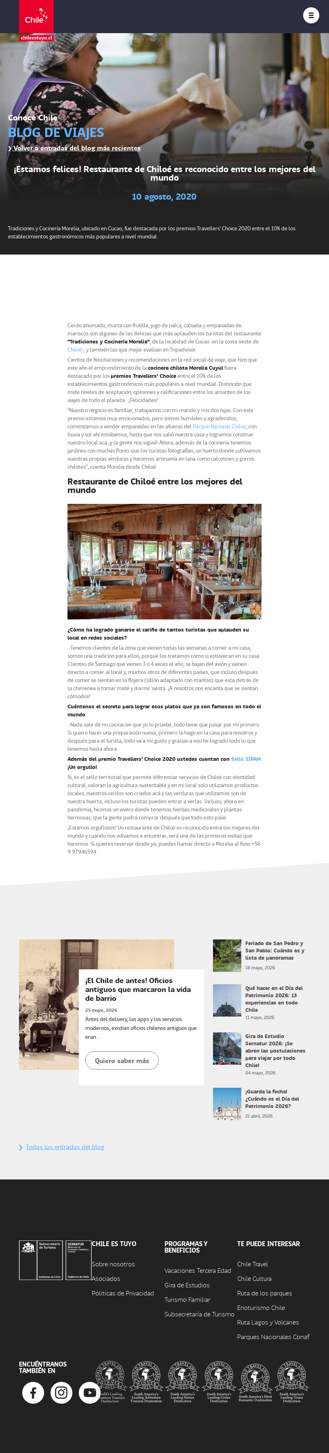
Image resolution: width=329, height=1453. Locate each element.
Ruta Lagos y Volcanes (268, 1322)
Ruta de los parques (264, 1293)
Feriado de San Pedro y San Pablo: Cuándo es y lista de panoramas (274, 950)
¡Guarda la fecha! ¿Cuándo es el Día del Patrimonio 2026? (272, 1098)
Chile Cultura (254, 1278)
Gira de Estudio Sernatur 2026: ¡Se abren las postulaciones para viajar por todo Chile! (275, 1050)
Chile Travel (252, 1263)
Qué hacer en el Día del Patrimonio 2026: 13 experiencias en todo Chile (274, 998)
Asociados (106, 1278)
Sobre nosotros (113, 1263)
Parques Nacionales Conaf (273, 1336)
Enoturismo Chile (261, 1307)
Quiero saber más (122, 1060)
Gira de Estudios (187, 1284)
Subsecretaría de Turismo (199, 1314)
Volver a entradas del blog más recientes (74, 147)
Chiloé (74, 349)
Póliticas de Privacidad (123, 1293)
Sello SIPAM (246, 758)
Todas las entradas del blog (61, 1146)
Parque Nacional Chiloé (219, 426)
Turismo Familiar (187, 1299)
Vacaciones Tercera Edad (197, 1270)
